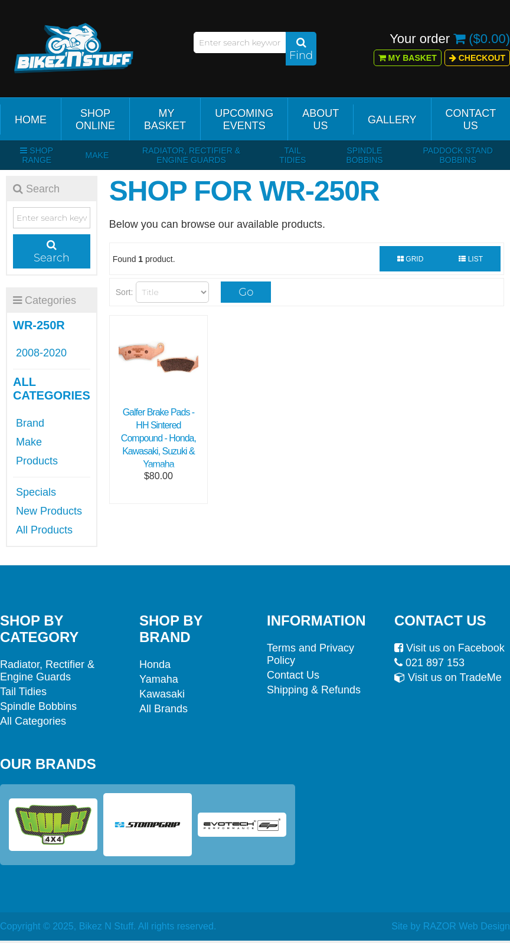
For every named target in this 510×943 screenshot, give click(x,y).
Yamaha (158, 679)
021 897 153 (429, 663)
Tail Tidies (292, 155)
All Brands (163, 709)
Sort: (124, 292)
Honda (155, 664)
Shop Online (95, 119)
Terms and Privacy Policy (310, 654)
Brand (30, 423)
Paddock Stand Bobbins (458, 155)
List (471, 259)
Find (301, 49)
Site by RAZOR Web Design (450, 926)
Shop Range (36, 155)
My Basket (407, 58)
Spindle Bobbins (364, 155)
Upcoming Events (244, 119)
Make (97, 155)
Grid (410, 259)
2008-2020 (41, 353)
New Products (49, 511)
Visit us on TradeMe (448, 677)
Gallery (392, 120)
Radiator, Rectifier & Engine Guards (191, 155)
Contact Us (471, 119)
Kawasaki (162, 694)
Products (37, 461)
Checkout (477, 58)
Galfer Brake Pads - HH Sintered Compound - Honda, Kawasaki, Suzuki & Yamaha (158, 438)
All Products (44, 530)
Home (31, 120)
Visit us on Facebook (449, 648)
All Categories (33, 721)
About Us (320, 119)
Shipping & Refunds (314, 690)
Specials (36, 492)
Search (52, 252)
